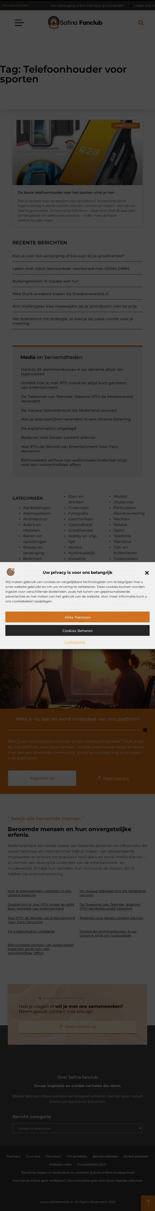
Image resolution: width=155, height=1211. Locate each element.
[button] (147, 573)
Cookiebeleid (74, 642)
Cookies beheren (77, 631)
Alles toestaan (78, 617)
